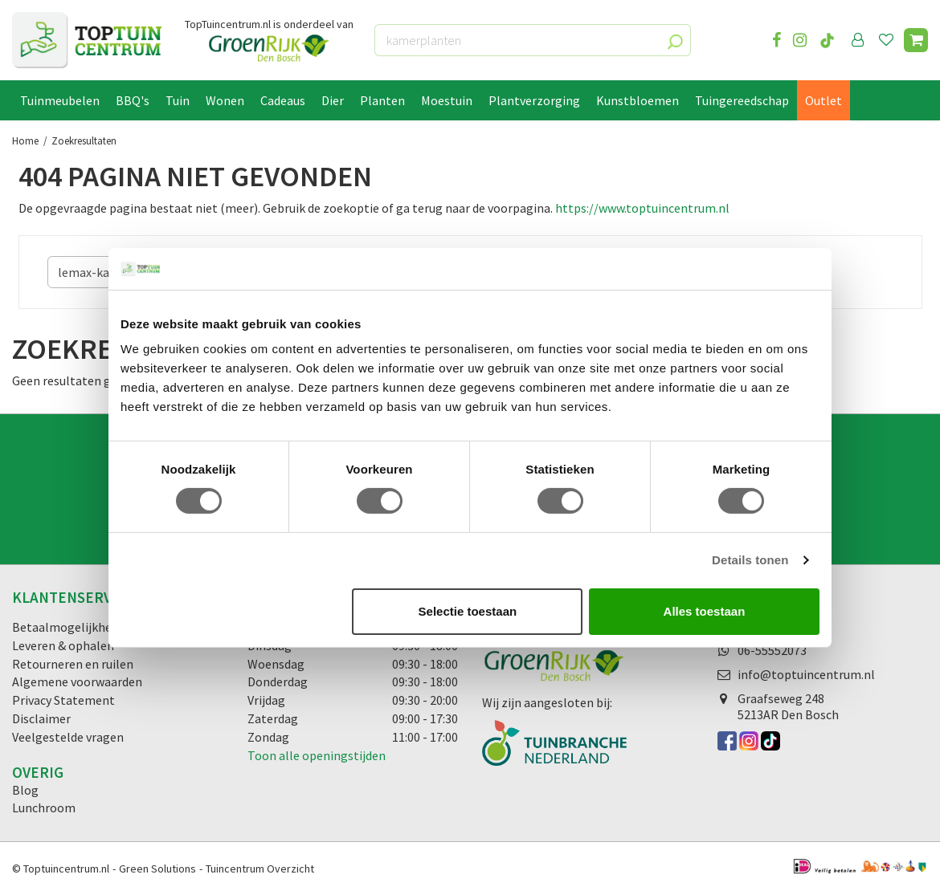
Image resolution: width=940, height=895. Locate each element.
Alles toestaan (705, 611)
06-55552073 (772, 650)
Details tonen (750, 560)
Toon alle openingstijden (316, 755)
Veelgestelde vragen (68, 737)
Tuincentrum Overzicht (260, 868)
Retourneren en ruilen (72, 664)
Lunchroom (44, 807)
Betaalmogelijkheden (72, 627)
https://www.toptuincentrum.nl (642, 208)
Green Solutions (157, 868)
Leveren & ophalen (63, 645)
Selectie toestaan (468, 611)
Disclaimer (41, 718)
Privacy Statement (63, 700)
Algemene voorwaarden (77, 681)
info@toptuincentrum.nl (806, 674)
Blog (25, 790)
